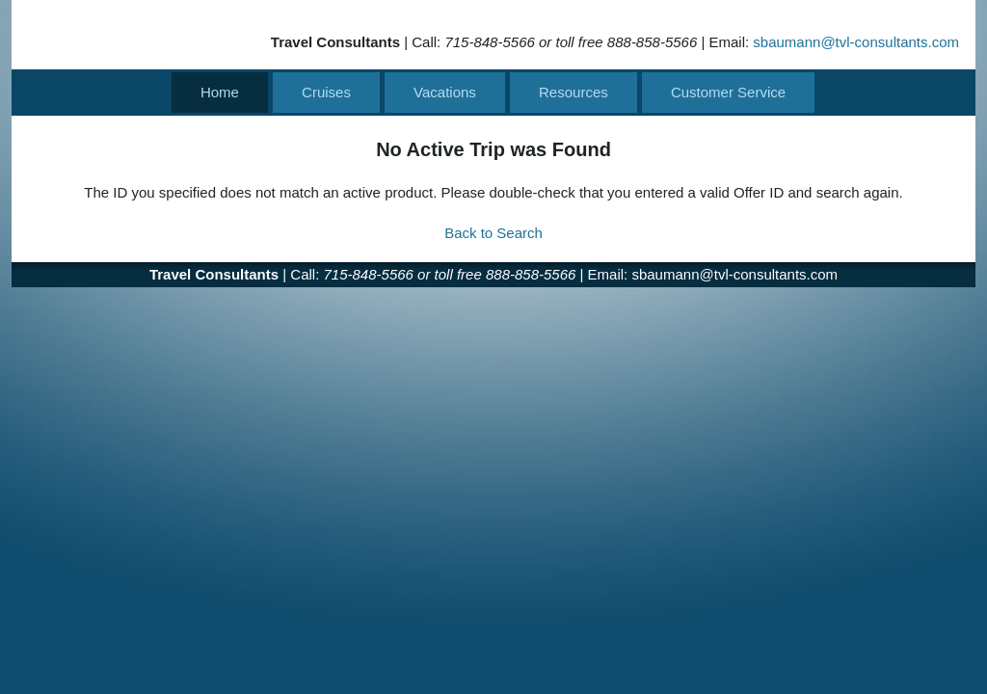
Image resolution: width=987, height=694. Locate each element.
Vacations (444, 92)
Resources (573, 92)
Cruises (326, 92)
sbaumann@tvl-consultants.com (856, 42)
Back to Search (493, 233)
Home (219, 92)
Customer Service (728, 92)
